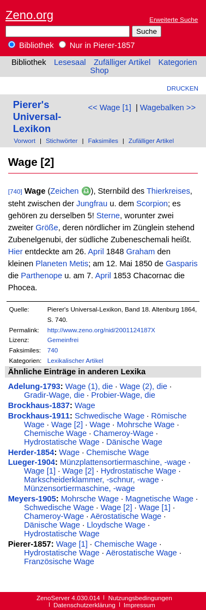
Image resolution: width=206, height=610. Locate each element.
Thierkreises (168, 191)
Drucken (182, 88)
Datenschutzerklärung (84, 604)
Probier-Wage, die (123, 395)
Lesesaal (70, 62)
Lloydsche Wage (116, 525)
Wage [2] (67, 424)
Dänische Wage (134, 442)
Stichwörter (62, 140)
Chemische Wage (55, 433)
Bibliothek (31, 45)
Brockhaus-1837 (39, 405)
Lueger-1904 (31, 462)
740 (52, 350)
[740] (15, 191)
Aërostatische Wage (126, 516)
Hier (15, 251)
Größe (46, 227)
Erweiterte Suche (173, 19)
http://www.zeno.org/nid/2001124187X (101, 329)
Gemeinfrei (62, 339)
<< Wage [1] (109, 107)
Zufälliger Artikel (122, 62)
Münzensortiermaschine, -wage (79, 488)
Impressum (139, 604)
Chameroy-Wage (123, 433)
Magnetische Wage (159, 498)
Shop (99, 70)
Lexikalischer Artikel (75, 360)
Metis (78, 263)
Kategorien (177, 62)
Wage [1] (40, 471)
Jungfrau (91, 203)
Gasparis (182, 263)
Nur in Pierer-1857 (97, 45)
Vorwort (24, 140)
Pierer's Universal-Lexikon (37, 116)
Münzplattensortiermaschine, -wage (123, 462)
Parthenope (41, 275)
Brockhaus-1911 (39, 415)
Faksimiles (103, 140)
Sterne (108, 215)
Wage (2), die (143, 386)
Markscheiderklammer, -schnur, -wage (91, 479)
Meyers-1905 (32, 498)
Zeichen (64, 191)
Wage (85, 405)
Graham (140, 251)
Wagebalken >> (168, 107)
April (96, 251)
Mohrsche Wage (145, 424)
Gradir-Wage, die (54, 395)
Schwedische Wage (109, 415)
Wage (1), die (89, 386)
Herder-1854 (31, 452)
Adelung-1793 (34, 386)
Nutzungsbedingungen (140, 597)
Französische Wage (59, 561)
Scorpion (152, 203)
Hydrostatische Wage (62, 442)
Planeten (51, 263)
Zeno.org (29, 15)
